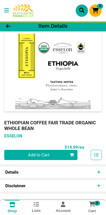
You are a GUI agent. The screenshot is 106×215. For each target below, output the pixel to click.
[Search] (82, 10)
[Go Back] (16, 26)
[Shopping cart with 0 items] (95, 10)
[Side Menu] (6, 10)
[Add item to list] (96, 155)
